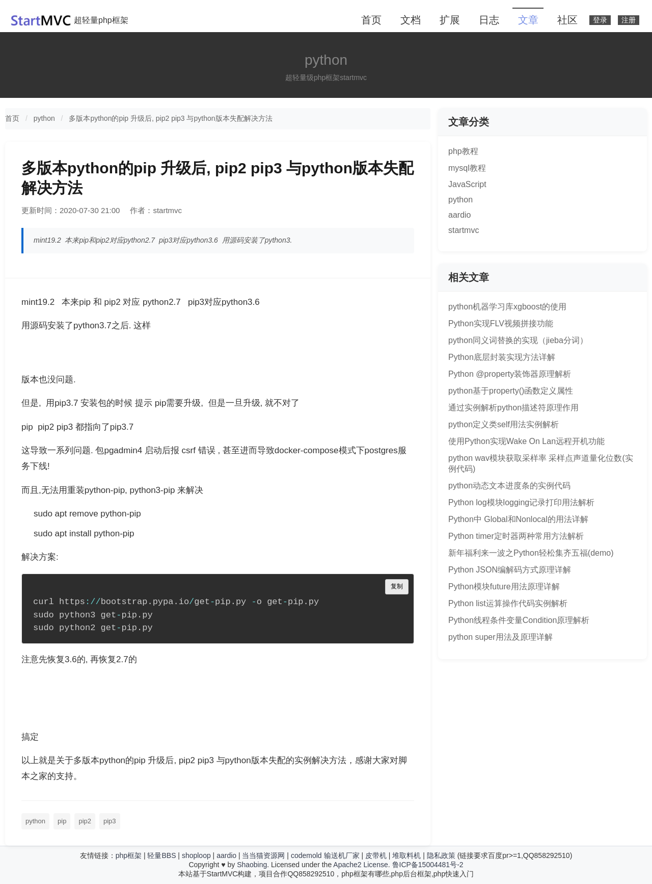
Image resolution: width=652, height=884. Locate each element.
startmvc (463, 230)
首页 (371, 19)
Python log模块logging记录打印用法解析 (521, 502)
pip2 (84, 821)
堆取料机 (406, 855)
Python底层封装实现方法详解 (501, 357)
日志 (489, 19)
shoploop (196, 855)
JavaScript (467, 184)
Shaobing (252, 865)
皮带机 (376, 855)
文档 (410, 19)
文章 (528, 19)
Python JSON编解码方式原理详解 (509, 569)
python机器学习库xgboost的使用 (507, 306)
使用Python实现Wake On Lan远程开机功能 (526, 441)
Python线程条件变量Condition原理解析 (518, 620)
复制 (397, 586)
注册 (628, 20)
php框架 (129, 855)
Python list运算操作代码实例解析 (507, 603)
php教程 (463, 151)
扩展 (450, 19)
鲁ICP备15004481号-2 (428, 865)
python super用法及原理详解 (500, 637)
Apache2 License (360, 865)
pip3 (109, 821)
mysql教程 (467, 168)
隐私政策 (441, 855)
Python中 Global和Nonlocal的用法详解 (518, 519)
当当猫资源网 (263, 855)
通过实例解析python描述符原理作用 (513, 407)
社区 (567, 19)
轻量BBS (161, 855)
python (44, 118)
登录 (600, 20)
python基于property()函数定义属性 (510, 390)
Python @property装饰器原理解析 (509, 374)
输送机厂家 (342, 855)
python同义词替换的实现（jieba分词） (518, 340)
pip (62, 821)
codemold (306, 855)
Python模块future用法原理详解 (504, 586)
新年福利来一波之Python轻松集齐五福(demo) (531, 553)
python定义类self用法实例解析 (503, 424)
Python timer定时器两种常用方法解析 (516, 536)
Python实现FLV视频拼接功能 (500, 323)
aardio (459, 215)
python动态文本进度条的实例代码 (509, 485)
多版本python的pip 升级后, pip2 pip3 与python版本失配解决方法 (170, 118)
